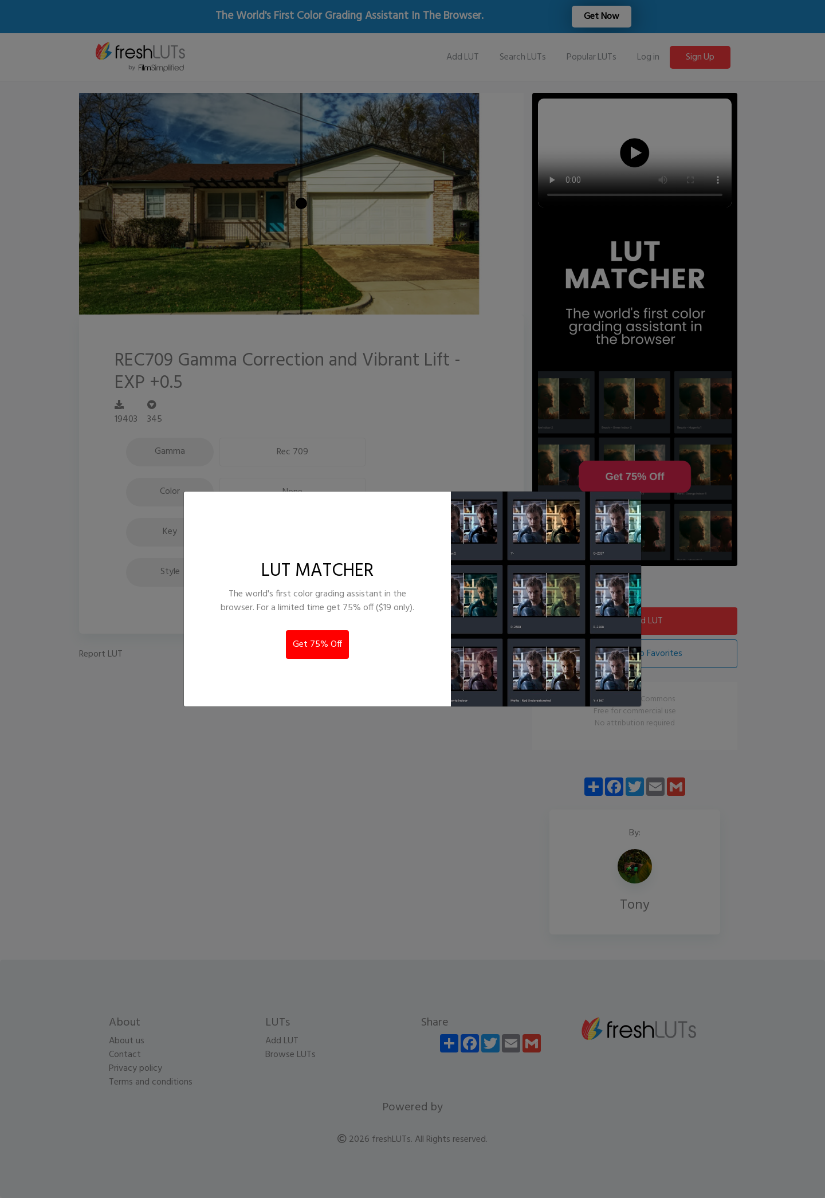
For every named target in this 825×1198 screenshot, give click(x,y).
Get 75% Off (317, 644)
